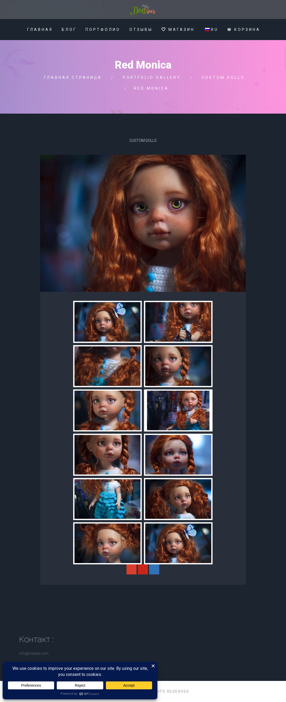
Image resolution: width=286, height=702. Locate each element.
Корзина (243, 29)
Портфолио (103, 29)
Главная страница (73, 77)
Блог (69, 29)
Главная (40, 29)
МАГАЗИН (178, 29)
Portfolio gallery (152, 77)
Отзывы (141, 29)
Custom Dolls (223, 77)
